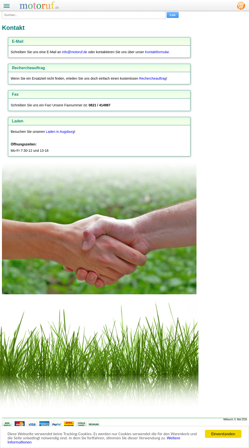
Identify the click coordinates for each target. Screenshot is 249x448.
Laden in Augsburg (60, 132)
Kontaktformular (157, 52)
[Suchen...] (84, 15)
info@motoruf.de (74, 52)
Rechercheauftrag (152, 78)
